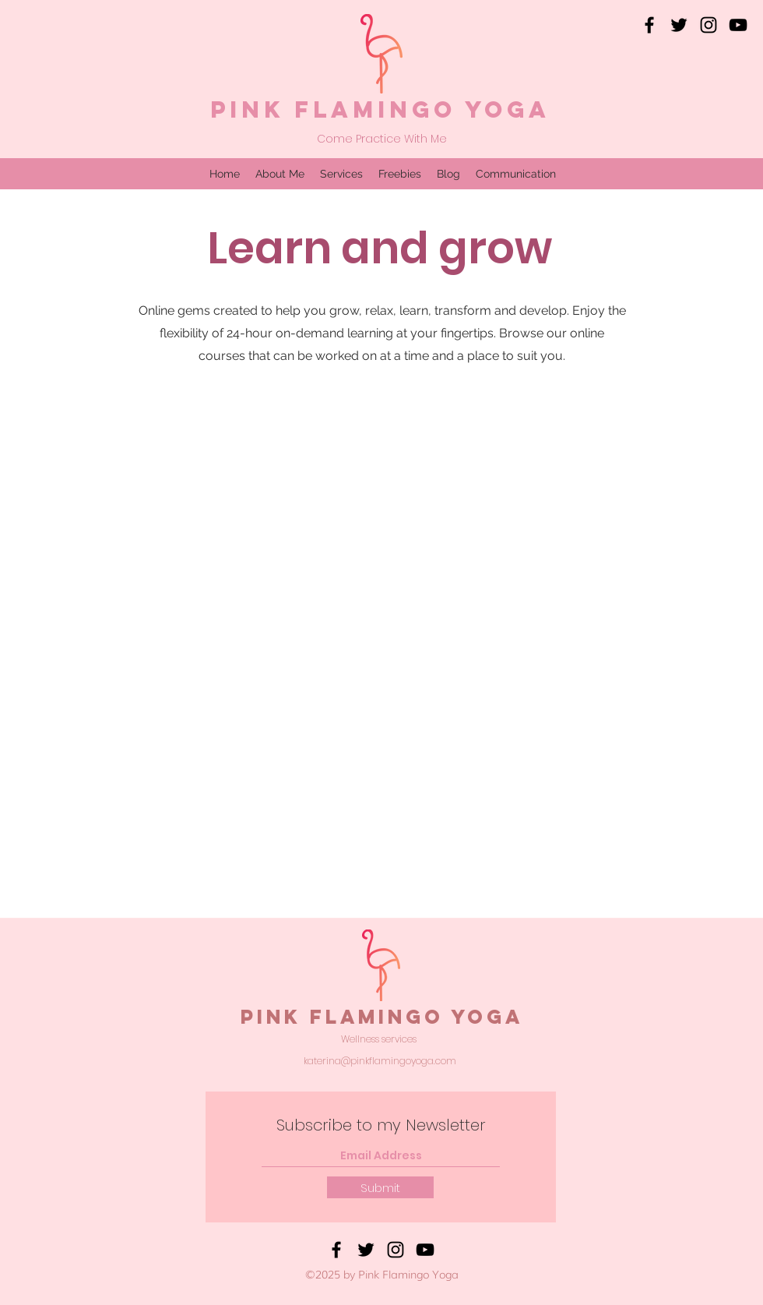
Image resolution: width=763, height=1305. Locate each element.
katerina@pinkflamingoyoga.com (380, 1060)
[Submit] (380, 1187)
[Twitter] (679, 25)
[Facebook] (649, 25)
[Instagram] (708, 25)
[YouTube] (738, 25)
